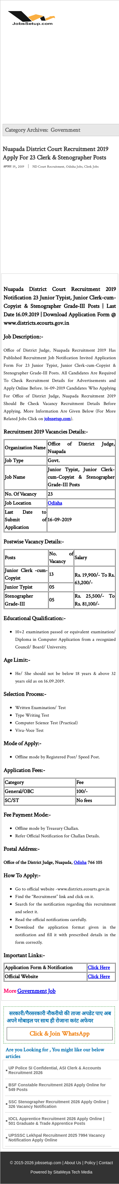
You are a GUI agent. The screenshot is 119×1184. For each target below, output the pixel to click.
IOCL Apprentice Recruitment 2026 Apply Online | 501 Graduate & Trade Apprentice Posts (56, 1121)
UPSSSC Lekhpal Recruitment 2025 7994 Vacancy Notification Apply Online (56, 1137)
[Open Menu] (96, 15)
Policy (89, 1162)
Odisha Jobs (74, 166)
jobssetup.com (57, 419)
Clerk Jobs (91, 166)
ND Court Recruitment (48, 166)
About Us (72, 1162)
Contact (106, 1162)
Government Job (36, 991)
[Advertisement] (59, 79)
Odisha (55, 503)
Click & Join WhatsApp (59, 1033)
